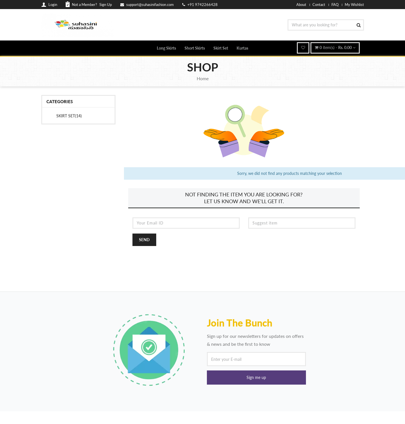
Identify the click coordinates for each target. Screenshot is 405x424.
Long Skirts (166, 48)
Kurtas (242, 48)
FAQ (334, 4)
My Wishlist (354, 4)
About (301, 4)
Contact (318, 4)
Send (144, 239)
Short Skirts (195, 48)
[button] (256, 377)
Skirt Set (220, 48)
